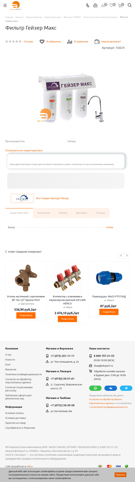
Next (127, 255)
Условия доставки (15, 418)
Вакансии (10, 369)
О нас (8, 354)
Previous (121, 255)
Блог (8, 364)
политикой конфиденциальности (109, 407)
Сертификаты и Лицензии (20, 427)
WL (29, 466)
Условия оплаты (14, 413)
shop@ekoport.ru (103, 365)
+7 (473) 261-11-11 (63, 356)
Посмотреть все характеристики (23, 150)
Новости (10, 359)
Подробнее (26, 315)
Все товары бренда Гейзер (52, 198)
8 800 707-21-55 (104, 356)
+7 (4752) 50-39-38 (63, 405)
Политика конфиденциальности (23, 374)
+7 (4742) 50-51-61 (63, 378)
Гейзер (109, 227)
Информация (13, 407)
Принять (120, 474)
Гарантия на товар (15, 423)
